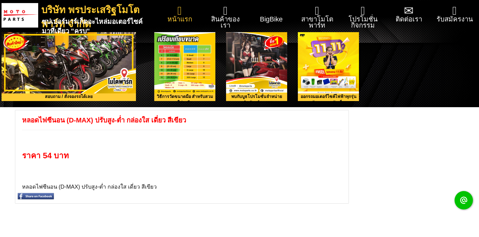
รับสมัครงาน (455, 14)
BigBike (271, 11)
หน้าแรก (179, 14)
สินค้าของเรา (225, 17)
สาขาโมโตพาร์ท (317, 17)
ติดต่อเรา (409, 14)
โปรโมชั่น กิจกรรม (363, 17)
